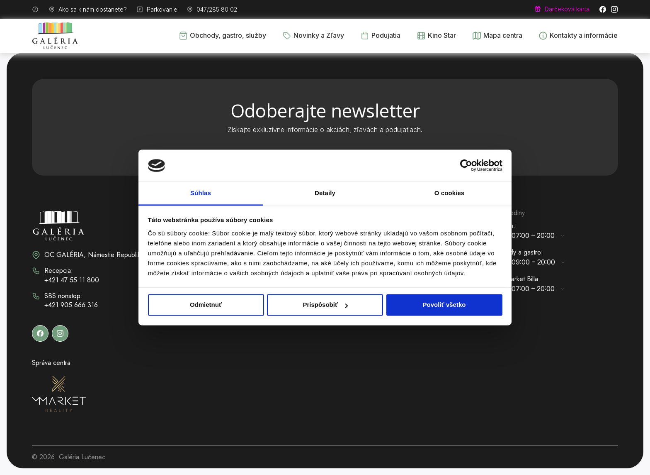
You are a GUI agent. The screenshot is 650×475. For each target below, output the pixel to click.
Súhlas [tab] (200, 192)
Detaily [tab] (325, 192)
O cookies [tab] (449, 192)
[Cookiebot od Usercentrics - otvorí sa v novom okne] (466, 165)
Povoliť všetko (444, 305)
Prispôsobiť (325, 305)
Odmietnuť (206, 305)
